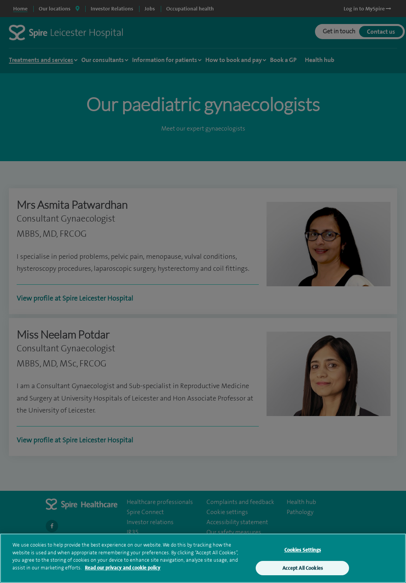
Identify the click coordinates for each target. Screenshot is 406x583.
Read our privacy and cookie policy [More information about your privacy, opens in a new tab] (122, 569)
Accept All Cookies (302, 570)
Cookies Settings (302, 551)
